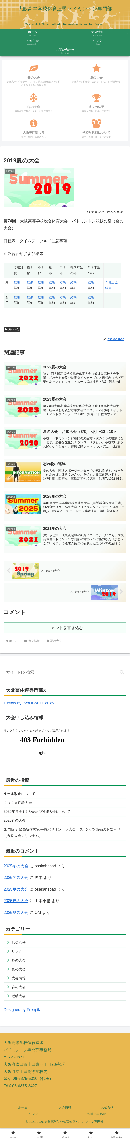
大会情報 (65, 1119)
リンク (33, 1126)
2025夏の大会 (16, 896)
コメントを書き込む (65, 629)
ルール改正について (21, 796)
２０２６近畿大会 (19, 806)
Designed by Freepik (22, 1021)
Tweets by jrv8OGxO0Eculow (29, 705)
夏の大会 (12, 329)
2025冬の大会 (16, 872)
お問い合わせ (96, 1126)
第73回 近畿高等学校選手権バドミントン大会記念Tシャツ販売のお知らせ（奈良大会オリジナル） (63, 838)
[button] (122, 674)
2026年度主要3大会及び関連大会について (41, 815)
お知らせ (107, 1119)
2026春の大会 (16, 825)
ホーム (22, 1119)
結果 (17, 282)
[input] (65, 675)
